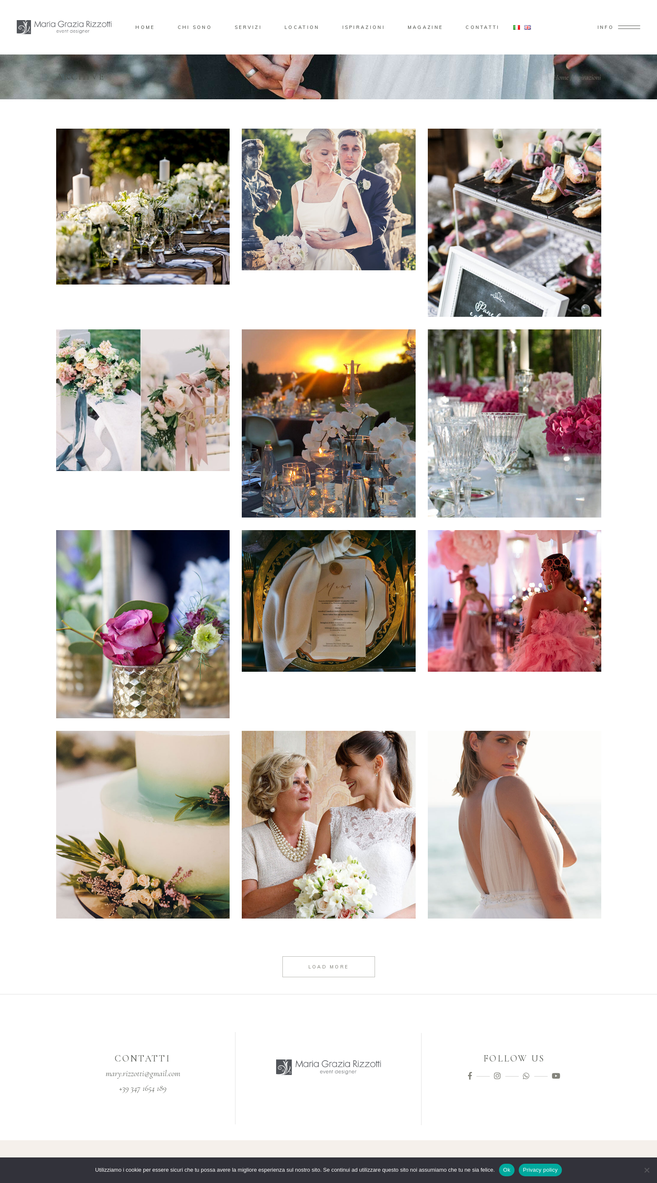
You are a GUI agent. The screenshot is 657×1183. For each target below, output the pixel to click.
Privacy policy (540, 1170)
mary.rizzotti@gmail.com (143, 1074)
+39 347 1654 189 (142, 1088)
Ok (506, 1170)
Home (561, 77)
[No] (646, 1170)
